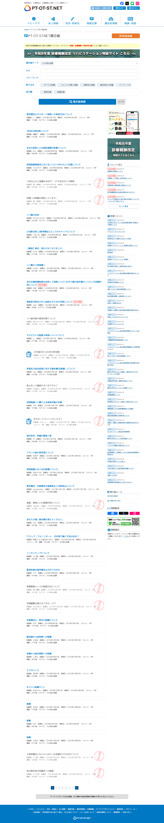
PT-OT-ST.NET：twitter (127, 3)
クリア (121, 102)
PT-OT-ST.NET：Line (132, 3)
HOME (31, 809)
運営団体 (120, 809)
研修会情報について (104, 812)
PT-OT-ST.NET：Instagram (137, 3)
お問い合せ (106, 8)
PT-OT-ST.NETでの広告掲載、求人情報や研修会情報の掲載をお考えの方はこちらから (82, 796)
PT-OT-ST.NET (43, 8)
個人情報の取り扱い (114, 501)
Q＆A (97, 8)
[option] (124, 123)
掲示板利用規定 (112, 496)
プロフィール (130, 809)
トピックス (34, 20)
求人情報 (53, 20)
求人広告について (70, 812)
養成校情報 (111, 20)
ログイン (133, 8)
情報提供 (117, 812)
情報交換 (91, 20)
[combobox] (89, 63)
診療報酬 (90, 809)
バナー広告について (87, 812)
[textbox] (54, 63)
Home (26, 29)
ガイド (119, 8)
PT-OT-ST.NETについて (105, 809)
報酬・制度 (130, 20)
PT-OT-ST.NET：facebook (122, 3)
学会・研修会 (72, 20)
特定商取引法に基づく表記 (52, 812)
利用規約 (37, 812)
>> (77, 788)
